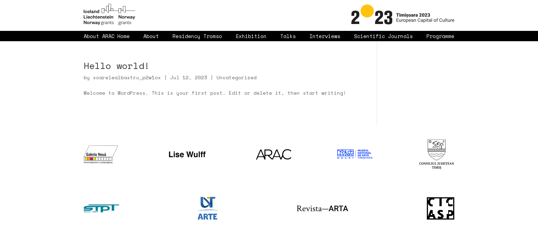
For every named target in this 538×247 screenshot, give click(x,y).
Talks (288, 36)
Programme (440, 36)
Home (123, 36)
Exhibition (251, 36)
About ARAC (99, 36)
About (151, 36)
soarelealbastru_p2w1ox (127, 77)
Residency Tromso (197, 36)
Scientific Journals (383, 36)
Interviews (324, 36)
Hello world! (117, 65)
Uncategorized (237, 77)
